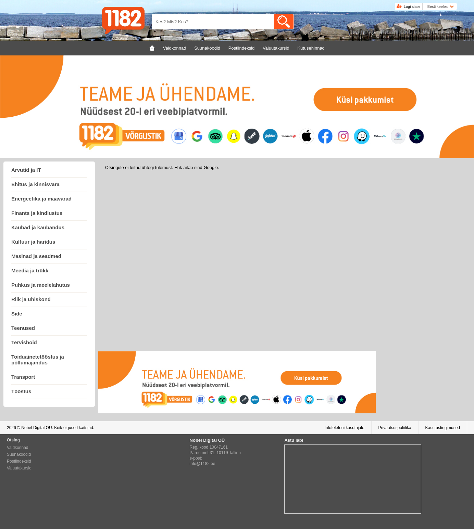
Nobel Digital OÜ (36, 427)
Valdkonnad (17, 447)
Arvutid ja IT (26, 170)
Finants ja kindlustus (36, 213)
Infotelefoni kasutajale (344, 427)
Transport (23, 377)
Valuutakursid (19, 468)
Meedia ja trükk (29, 270)
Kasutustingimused (442, 427)
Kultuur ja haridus (33, 242)
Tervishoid (24, 342)
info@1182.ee (202, 463)
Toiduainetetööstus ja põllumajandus (37, 359)
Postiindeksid (19, 461)
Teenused (23, 328)
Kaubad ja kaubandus (37, 227)
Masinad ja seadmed (36, 256)
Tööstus (21, 391)
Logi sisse (412, 6)
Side (16, 314)
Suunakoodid (19, 454)
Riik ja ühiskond (31, 299)
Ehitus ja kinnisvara (35, 184)
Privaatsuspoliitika (394, 427)
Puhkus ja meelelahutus (40, 285)
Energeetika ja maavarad (41, 199)
